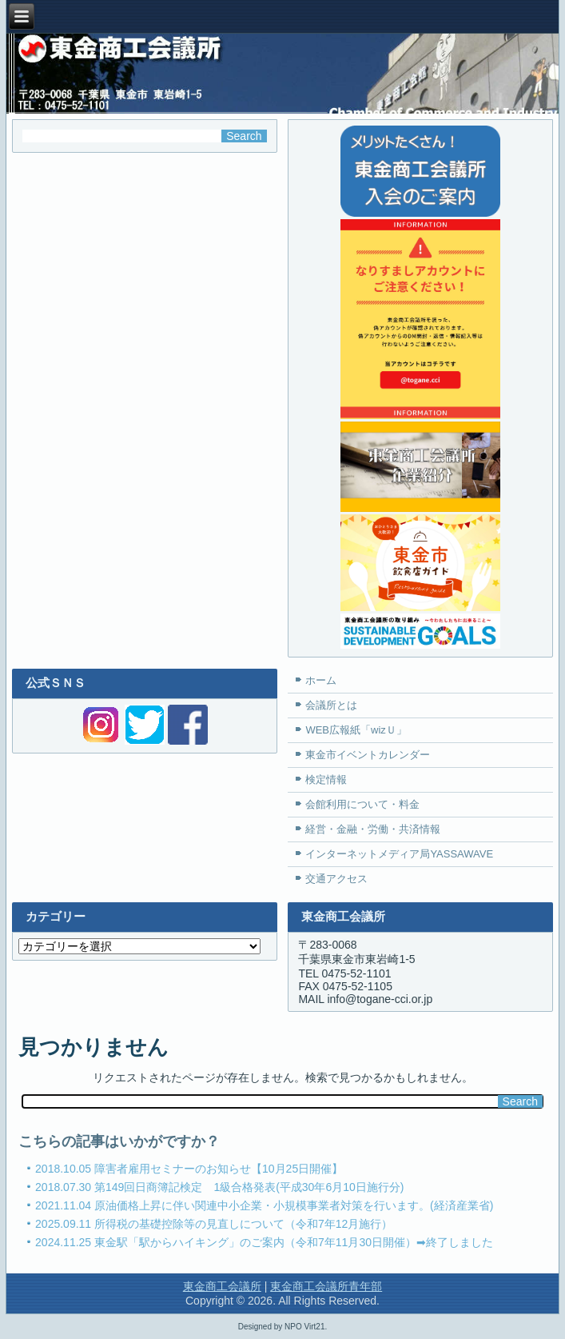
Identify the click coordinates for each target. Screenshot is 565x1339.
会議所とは (331, 705)
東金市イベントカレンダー (367, 755)
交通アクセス (336, 879)
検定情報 (326, 779)
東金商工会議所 (222, 1286)
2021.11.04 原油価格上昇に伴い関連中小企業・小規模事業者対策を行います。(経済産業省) (264, 1205)
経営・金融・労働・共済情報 (372, 829)
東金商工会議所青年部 (326, 1286)
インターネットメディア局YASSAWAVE (399, 854)
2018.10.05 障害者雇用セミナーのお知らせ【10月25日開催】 (189, 1168)
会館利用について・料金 (362, 804)
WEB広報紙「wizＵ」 (355, 730)
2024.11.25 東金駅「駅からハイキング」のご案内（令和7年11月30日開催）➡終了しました (264, 1242)
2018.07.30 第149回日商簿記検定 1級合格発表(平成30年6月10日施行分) (219, 1187)
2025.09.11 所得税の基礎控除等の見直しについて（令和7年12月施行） (213, 1223)
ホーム (320, 680)
